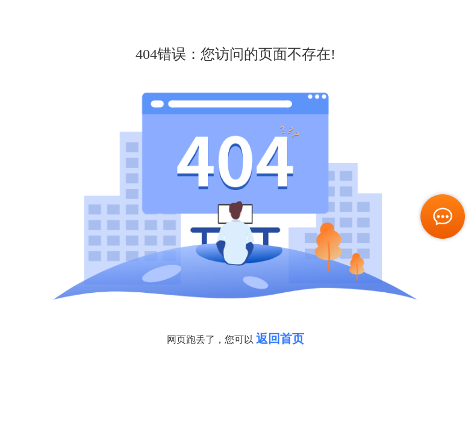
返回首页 (280, 338)
